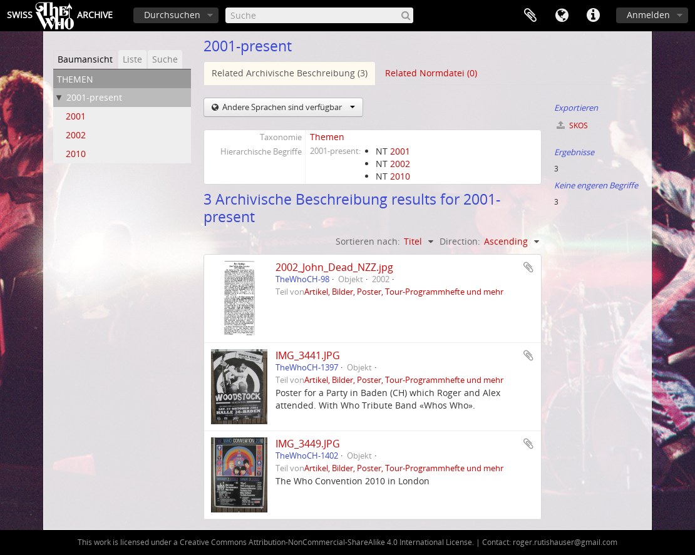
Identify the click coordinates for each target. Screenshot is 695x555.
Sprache (561, 15)
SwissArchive (60, 15)
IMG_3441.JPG (307, 355)
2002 (76, 135)
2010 (76, 154)
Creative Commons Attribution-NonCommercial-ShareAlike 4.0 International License (326, 542)
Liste (132, 59)
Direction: (460, 241)
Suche (165, 59)
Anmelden (648, 15)
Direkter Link (593, 15)
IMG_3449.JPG (307, 444)
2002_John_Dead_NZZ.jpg (334, 267)
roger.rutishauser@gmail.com (565, 542)
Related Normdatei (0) (431, 73)
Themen (327, 137)
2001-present (94, 97)
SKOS (572, 125)
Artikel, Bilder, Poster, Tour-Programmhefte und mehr (403, 292)
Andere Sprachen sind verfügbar (287, 107)
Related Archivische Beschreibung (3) (290, 73)
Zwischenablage (530, 15)
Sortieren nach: (368, 241)
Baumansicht (85, 59)
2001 (76, 116)
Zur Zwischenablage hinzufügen (528, 267)
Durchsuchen (172, 15)
